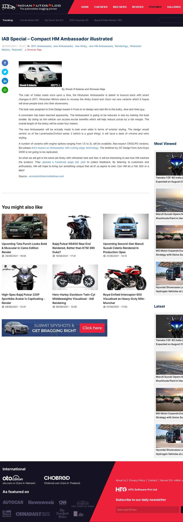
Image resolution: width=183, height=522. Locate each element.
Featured (17, 49)
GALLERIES (174, 6)
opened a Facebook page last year (64, 161)
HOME (85, 6)
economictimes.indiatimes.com (46, 176)
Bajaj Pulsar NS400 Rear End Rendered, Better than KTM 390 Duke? (73, 248)
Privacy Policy (137, 480)
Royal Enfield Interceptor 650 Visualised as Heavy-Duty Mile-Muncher (124, 299)
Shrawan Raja (32, 49)
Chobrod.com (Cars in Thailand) (62, 483)
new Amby (81, 46)
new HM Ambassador (101, 46)
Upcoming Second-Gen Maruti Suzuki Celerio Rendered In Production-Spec (123, 248)
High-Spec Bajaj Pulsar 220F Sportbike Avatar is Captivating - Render (23, 299)
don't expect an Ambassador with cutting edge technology (64, 147)
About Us (121, 480)
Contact (152, 480)
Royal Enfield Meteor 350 (108, 20)
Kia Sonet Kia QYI (54, 20)
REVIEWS (137, 6)
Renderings (121, 46)
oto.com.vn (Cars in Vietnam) (19, 483)
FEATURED (155, 6)
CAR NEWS (100, 6)
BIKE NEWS (120, 6)
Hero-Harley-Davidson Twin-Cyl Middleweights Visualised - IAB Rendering (73, 299)
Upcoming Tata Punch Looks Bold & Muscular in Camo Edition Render (24, 248)
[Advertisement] (168, 86)
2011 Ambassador (41, 46)
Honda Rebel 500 (29, 20)
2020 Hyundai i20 (78, 20)
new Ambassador (63, 46)
